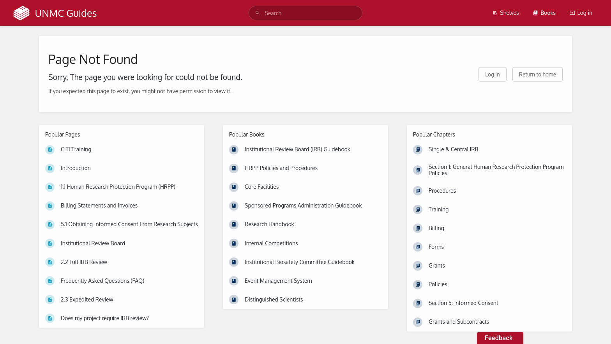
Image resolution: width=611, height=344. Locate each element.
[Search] (257, 13)
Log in (581, 12)
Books (544, 12)
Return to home (537, 74)
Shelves (505, 12)
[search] (305, 13)
